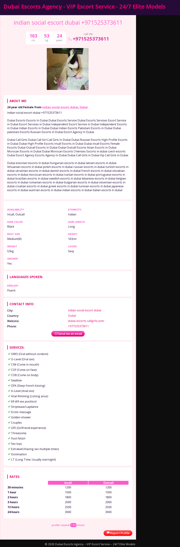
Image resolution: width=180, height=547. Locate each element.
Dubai (84, 107)
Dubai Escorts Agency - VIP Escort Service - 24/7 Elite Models (84, 6)
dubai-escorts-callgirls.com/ (86, 321)
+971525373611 (88, 38)
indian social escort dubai (60, 107)
